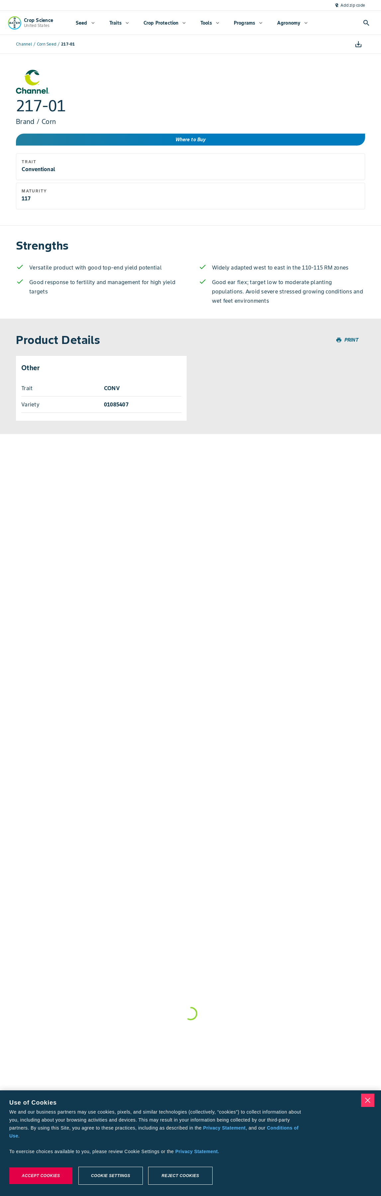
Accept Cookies (41, 1175)
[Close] (367, 1100)
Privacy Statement (224, 1128)
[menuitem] (85, 23)
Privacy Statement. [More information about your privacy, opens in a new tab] (197, 1151)
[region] (190, 1143)
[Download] (358, 44)
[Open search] (366, 23)
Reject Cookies (180, 1175)
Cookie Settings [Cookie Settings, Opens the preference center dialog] (110, 1175)
